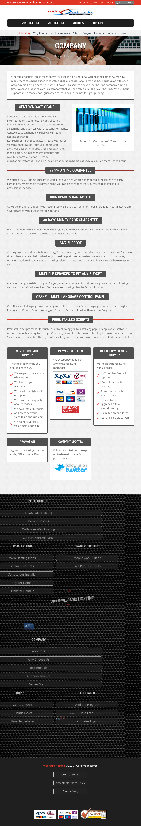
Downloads (125, 33)
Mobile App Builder (61, 558)
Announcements (106, 33)
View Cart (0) (105, 2)
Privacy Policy (70, 791)
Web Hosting (56, 23)
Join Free (61, 713)
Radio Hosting (30, 23)
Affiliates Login (61, 721)
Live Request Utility (61, 566)
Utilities (78, 23)
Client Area (125, 2)
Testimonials (62, 33)
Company (24, 33)
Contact (87, 2)
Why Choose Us (42, 33)
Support (97, 23)
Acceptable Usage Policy (70, 783)
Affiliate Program (83, 33)
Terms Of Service (70, 774)
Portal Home (62, 56)
